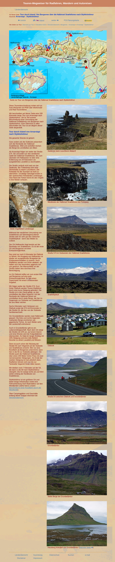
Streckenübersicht (53, 25)
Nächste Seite (86, 547)
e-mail (87, 555)
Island (38, 20)
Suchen (71, 555)
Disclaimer (21, 558)
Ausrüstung (37, 555)
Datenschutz (54, 555)
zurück (22, 20)
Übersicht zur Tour (28, 25)
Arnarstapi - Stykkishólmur (85, 25)
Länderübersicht (21, 10)
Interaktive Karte (41, 25)
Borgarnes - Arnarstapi (68, 25)
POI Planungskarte (71, 20)
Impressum (37, 558)
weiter (55, 20)
